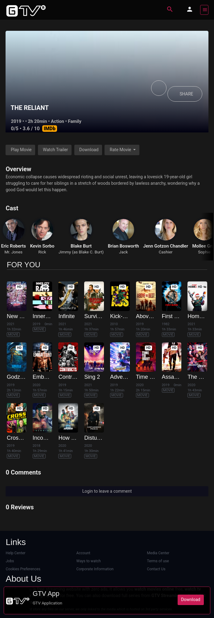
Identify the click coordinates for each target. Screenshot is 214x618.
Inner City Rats (51, 316)
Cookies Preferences (23, 569)
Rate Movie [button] (121, 149)
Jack (123, 252)
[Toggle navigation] (204, 10)
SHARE (186, 93)
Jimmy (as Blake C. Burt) (81, 252)
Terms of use (158, 561)
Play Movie (21, 149)
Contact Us (156, 569)
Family (74, 121)
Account (83, 553)
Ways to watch (88, 561)
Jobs (10, 561)
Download (88, 149)
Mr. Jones (13, 252)
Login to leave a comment (107, 491)
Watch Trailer (55, 149)
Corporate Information (94, 569)
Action (57, 121)
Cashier (166, 252)
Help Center (15, 553)
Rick (42, 252)
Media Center (158, 553)
